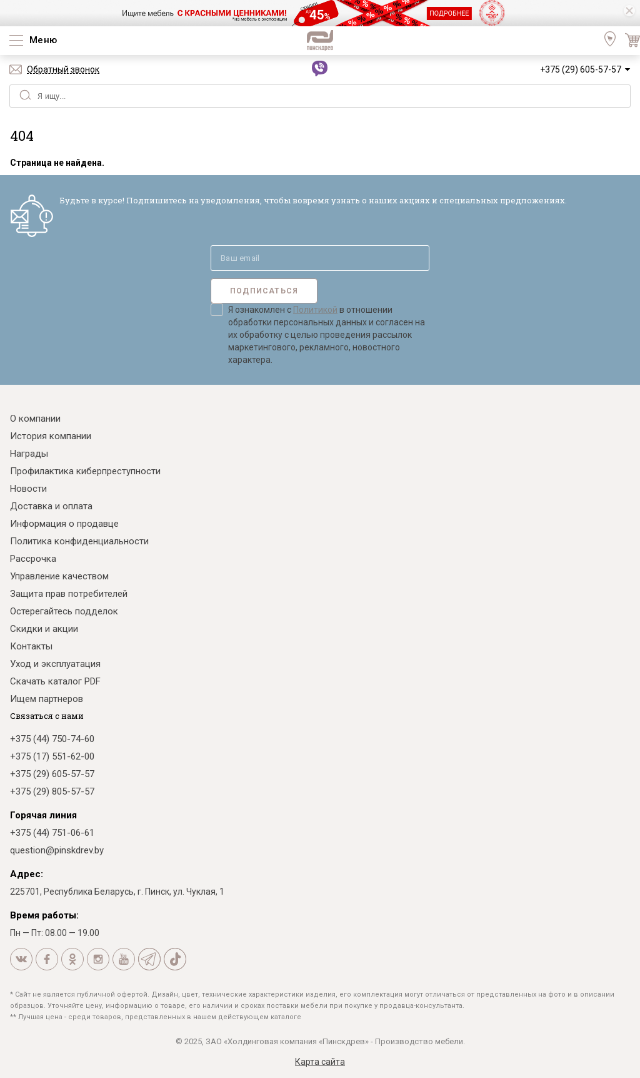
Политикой (315, 310)
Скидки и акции (44, 628)
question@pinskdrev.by (57, 850)
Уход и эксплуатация (55, 663)
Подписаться (264, 291)
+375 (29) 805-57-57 (52, 791)
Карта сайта (320, 1062)
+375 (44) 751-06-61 (52, 832)
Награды (29, 453)
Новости (28, 488)
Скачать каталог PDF (55, 681)
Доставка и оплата (51, 506)
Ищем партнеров (46, 698)
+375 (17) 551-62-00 (52, 756)
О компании (35, 418)
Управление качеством (59, 576)
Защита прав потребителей (69, 593)
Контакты (31, 646)
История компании (50, 436)
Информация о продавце (64, 523)
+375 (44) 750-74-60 (52, 739)
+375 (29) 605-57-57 (580, 69)
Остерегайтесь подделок (64, 611)
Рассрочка (33, 558)
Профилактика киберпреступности (85, 471)
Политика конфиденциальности (79, 541)
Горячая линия (43, 815)
